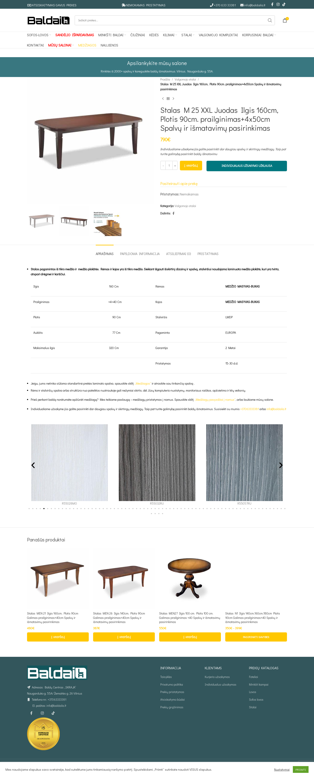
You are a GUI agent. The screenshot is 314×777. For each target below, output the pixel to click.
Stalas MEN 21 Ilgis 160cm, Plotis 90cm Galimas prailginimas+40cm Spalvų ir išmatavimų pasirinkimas (52, 617)
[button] (33, 465)
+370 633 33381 (225, 5)
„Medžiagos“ (143, 383)
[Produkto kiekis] (169, 165)
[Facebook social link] (272, 4)
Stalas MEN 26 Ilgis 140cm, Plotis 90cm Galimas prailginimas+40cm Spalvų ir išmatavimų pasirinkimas (119, 617)
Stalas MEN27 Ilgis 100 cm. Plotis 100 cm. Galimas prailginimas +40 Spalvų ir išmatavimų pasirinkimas (189, 617)
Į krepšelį (191, 166)
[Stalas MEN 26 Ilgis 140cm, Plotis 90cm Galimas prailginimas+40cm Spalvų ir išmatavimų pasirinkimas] (124, 578)
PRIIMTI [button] (300, 769)
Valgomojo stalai (185, 79)
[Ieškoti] (175, 20)
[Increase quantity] (175, 165)
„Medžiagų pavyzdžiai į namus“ (215, 399)
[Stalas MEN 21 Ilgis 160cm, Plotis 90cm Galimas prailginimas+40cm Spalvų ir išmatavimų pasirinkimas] (58, 578)
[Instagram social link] (278, 4)
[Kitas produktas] (173, 98)
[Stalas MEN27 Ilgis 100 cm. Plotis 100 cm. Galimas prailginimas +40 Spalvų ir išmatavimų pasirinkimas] (190, 578)
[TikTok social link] (284, 4)
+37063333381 (249, 409)
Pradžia (165, 79)
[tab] (105, 251)
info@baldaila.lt (254, 5)
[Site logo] (48, 20)
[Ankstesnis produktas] (163, 98)
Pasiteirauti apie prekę (179, 183)
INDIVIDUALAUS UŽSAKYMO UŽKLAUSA (247, 166)
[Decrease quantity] (163, 165)
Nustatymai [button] (282, 770)
